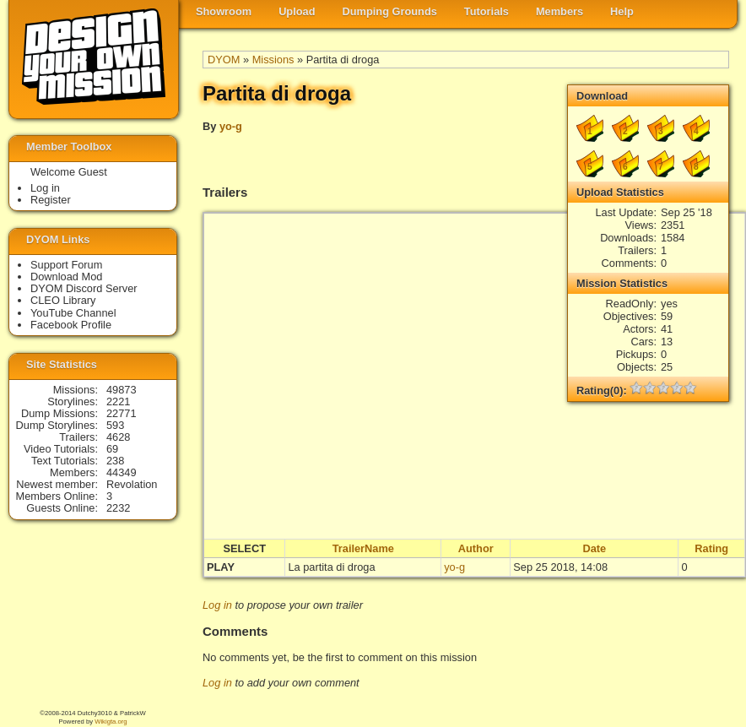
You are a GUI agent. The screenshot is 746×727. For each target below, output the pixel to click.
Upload (296, 11)
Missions (273, 59)
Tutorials (486, 11)
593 (115, 425)
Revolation (131, 484)
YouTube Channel (73, 313)
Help (622, 11)
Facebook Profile (70, 324)
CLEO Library (63, 300)
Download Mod (66, 276)
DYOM (224, 59)
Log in (217, 605)
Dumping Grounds (390, 11)
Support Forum (66, 264)
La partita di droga (331, 567)
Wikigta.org (111, 721)
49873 (121, 389)
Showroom (223, 11)
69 (112, 448)
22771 (121, 413)
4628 (118, 437)
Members (559, 11)
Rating (711, 548)
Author (476, 548)
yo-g (230, 126)
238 (115, 460)
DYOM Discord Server (84, 288)
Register (50, 199)
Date (594, 548)
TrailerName (363, 548)
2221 (118, 401)
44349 (121, 472)
